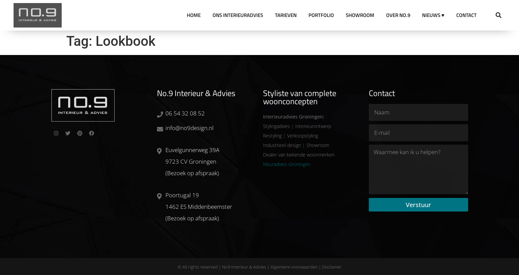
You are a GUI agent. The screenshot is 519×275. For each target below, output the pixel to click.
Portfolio (321, 15)
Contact (466, 15)
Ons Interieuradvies (238, 15)
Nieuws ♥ (433, 15)
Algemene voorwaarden (294, 267)
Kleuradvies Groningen (287, 164)
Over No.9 (398, 15)
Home (194, 15)
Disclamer (331, 267)
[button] (498, 15)
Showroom (360, 15)
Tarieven (286, 15)
